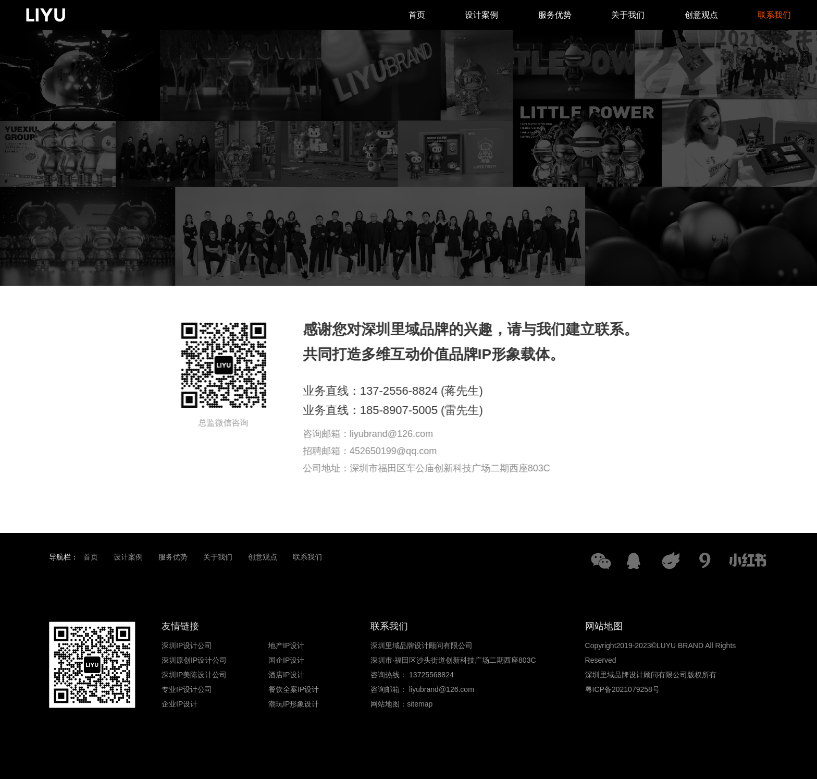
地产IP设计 (286, 645)
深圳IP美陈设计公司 (194, 675)
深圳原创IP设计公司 (194, 660)
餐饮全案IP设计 (293, 689)
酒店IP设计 (286, 675)
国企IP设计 (286, 660)
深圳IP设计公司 (187, 645)
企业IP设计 (179, 704)
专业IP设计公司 (187, 689)
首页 (416, 15)
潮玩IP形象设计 (293, 704)
